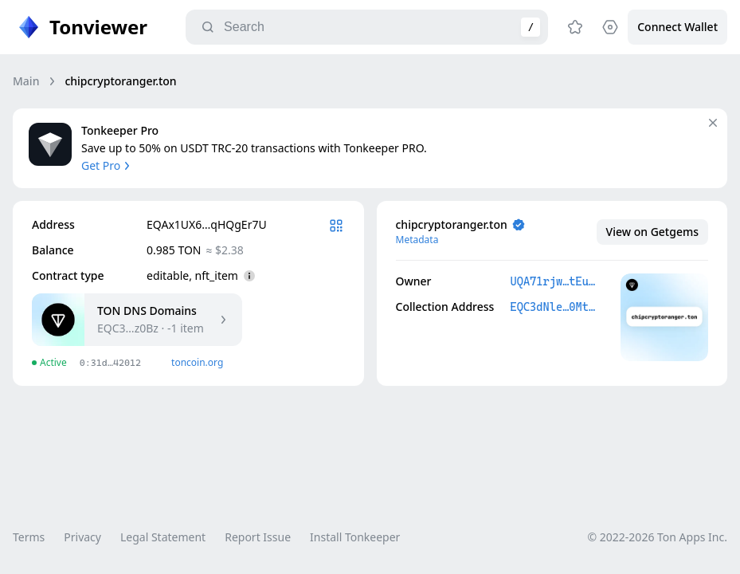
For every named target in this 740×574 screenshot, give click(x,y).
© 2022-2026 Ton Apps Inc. (657, 537)
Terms (29, 537)
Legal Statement (163, 537)
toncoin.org (197, 362)
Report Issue (258, 537)
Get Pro (107, 165)
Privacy (82, 537)
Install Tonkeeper (355, 537)
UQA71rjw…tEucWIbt (554, 281)
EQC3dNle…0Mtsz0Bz (554, 307)
